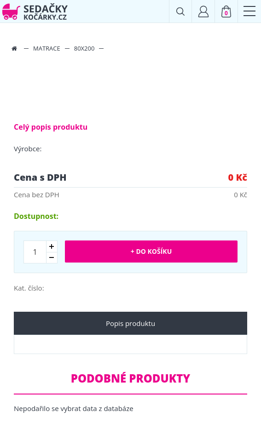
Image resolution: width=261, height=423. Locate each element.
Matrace (46, 48)
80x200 (84, 48)
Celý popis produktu (50, 127)
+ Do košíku (151, 251)
